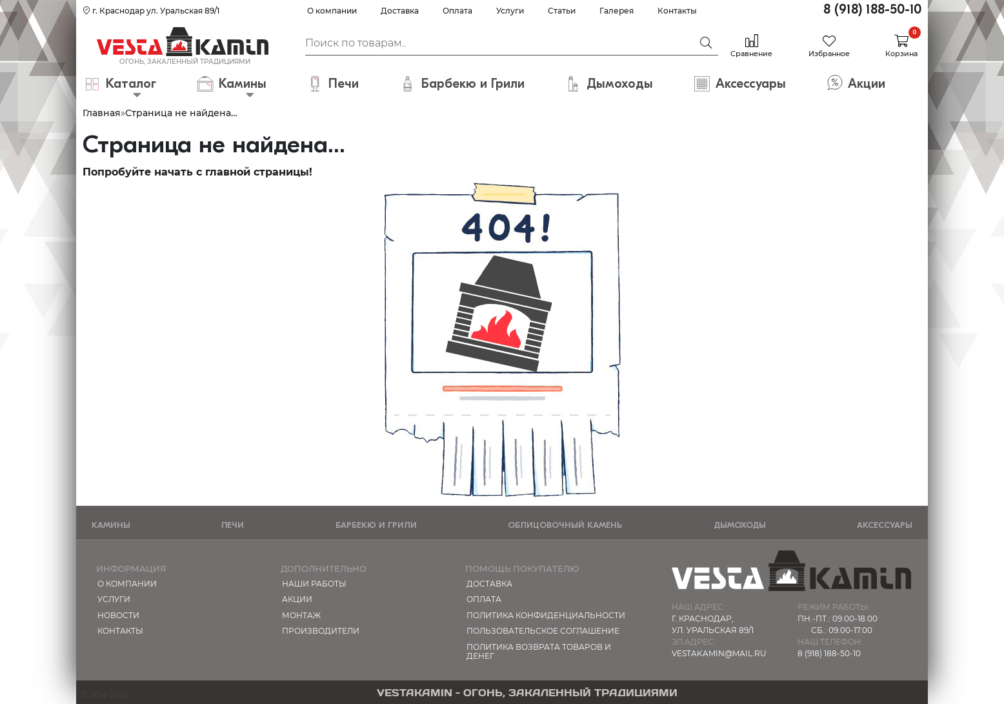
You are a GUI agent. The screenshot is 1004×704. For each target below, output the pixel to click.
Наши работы (314, 583)
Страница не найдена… (181, 113)
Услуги (510, 10)
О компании (332, 10)
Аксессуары (884, 525)
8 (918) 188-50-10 (872, 9)
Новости (118, 615)
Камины (111, 525)
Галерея (616, 10)
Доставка (400, 10)
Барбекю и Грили (376, 525)
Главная (102, 113)
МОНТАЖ (301, 615)
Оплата (457, 10)
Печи (232, 525)
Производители (320, 631)
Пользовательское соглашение (543, 631)
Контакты (677, 10)
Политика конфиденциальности (546, 615)
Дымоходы (740, 525)
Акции (297, 599)
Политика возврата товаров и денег (539, 651)
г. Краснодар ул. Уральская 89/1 (151, 10)
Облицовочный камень (565, 525)
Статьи (562, 10)
